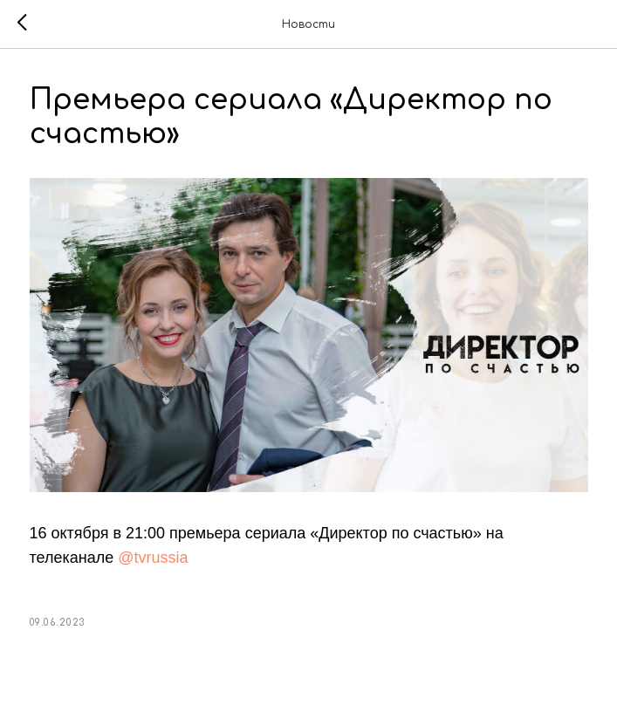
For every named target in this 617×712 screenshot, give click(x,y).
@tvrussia (153, 557)
